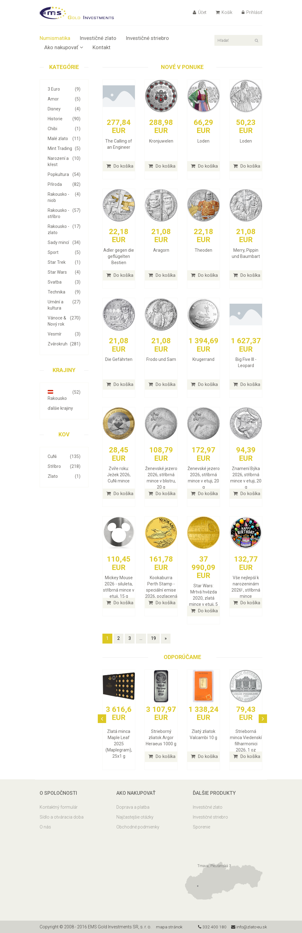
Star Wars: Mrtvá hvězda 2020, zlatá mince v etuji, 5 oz (203, 598)
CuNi (64, 456)
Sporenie (201, 826)
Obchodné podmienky (137, 826)
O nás (45, 826)
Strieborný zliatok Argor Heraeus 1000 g (161, 737)
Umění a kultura (64, 304)
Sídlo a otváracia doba (62, 817)
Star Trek (64, 262)
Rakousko (64, 395)
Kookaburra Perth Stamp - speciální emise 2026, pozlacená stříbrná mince (161, 590)
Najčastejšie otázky (134, 817)
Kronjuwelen (161, 141)
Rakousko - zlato (64, 229)
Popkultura (64, 174)
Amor (64, 99)
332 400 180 (210, 926)
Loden (203, 141)
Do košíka (119, 166)
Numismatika (55, 38)
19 (153, 638)
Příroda (64, 184)
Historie (64, 119)
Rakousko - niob (64, 197)
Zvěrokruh (64, 344)
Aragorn (161, 250)
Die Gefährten (118, 359)
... (141, 638)
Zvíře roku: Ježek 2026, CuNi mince (119, 474)
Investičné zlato (98, 38)
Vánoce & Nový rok (64, 321)
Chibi (64, 129)
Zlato (64, 476)
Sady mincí (64, 242)
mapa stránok (169, 926)
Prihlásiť (252, 12)
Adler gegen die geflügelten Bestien (118, 256)
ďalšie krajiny (60, 408)
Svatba (64, 282)
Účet (199, 12)
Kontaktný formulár (59, 807)
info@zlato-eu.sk (248, 926)
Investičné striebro (147, 38)
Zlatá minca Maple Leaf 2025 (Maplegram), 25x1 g (119, 744)
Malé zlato (64, 138)
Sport (64, 252)
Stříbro (64, 466)
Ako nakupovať (63, 47)
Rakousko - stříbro (64, 213)
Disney (64, 109)
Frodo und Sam (161, 359)
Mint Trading (64, 148)
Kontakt (101, 47)
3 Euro (64, 89)
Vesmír (64, 334)
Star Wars (64, 272)
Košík (224, 12)
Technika (64, 292)
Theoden (203, 250)
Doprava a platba (132, 807)
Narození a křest (64, 161)
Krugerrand (203, 359)
